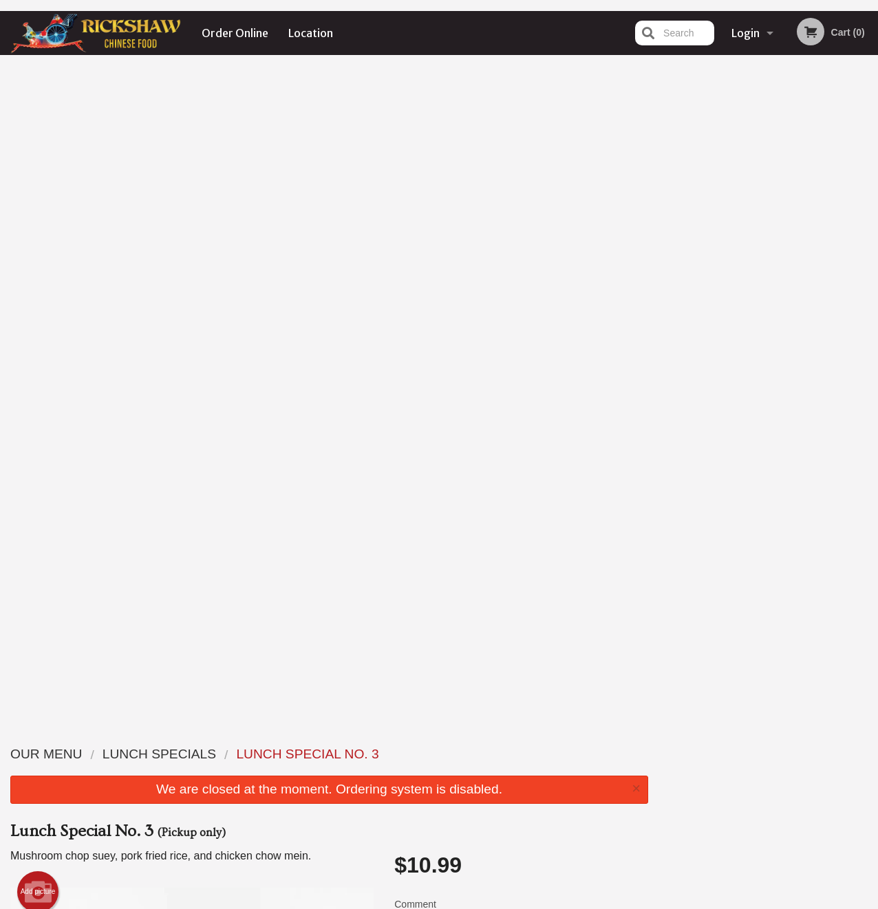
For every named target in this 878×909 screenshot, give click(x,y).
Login (745, 33)
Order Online (235, 33)
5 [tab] (810, 284)
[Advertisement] (329, 658)
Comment (521, 264)
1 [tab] (727, 284)
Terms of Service (462, 900)
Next (868, 195)
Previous (669, 195)
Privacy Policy (388, 900)
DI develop (460, 863)
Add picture (38, 233)
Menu (403, 753)
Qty (432, 319)
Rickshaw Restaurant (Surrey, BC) (206, 736)
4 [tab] (789, 284)
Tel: (663, 787)
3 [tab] (768, 284)
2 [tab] (748, 284)
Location (310, 33)
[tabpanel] (768, 195)
